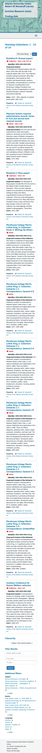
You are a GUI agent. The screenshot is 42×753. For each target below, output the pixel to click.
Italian (7, 729)
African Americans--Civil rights (15, 679)
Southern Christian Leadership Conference (20, 710)
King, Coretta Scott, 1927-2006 (16, 705)
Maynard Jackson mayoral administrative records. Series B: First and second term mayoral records (20, 117)
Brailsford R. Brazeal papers (19, 58)
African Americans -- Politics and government (20, 688)
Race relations (10, 686)
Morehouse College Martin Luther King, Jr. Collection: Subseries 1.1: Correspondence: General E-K (20, 345)
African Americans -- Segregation (16, 683)
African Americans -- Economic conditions (19, 681)
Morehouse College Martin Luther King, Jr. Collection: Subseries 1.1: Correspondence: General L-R (20, 406)
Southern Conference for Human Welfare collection (18, 584)
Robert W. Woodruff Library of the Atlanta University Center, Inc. (19, 105)
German (8, 720)
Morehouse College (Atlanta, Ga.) (17, 707)
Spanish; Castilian (11, 725)
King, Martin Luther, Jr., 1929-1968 (17, 698)
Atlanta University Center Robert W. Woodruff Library (19, 5)
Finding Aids (11, 16)
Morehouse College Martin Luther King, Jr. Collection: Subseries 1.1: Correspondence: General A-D (20, 288)
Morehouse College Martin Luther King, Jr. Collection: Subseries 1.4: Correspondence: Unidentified (20, 525)
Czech (7, 727)
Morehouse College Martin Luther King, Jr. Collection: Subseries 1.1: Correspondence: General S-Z (20, 468)
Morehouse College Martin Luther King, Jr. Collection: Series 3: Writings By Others (19, 227)
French (7, 722)
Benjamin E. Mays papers (18, 172)
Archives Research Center (18, 11)
